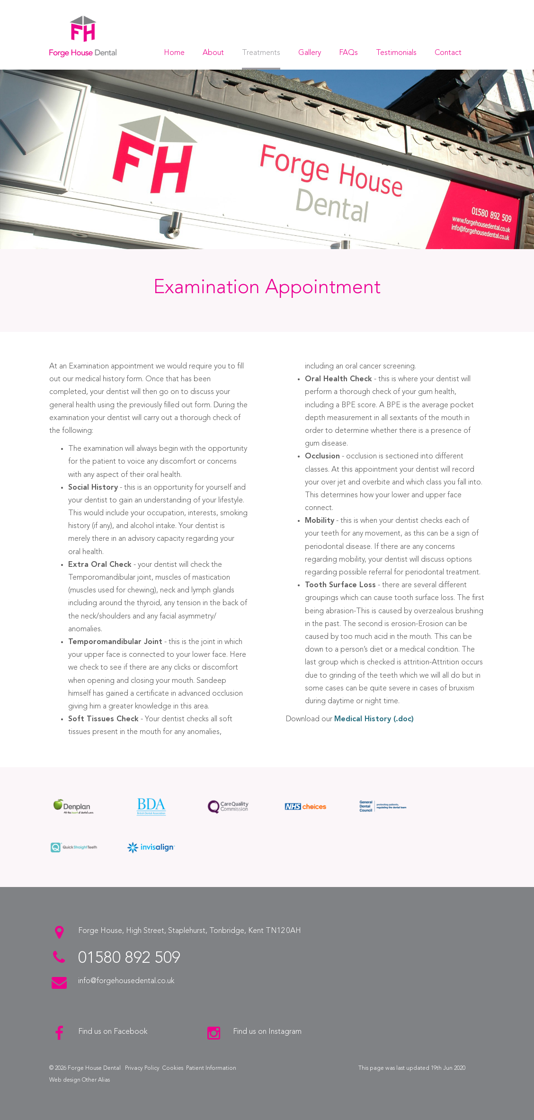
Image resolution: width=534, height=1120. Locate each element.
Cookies (172, 1068)
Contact (448, 53)
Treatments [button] (261, 53)
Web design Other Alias (79, 1080)
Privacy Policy (142, 1068)
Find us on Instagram (267, 1032)
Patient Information (211, 1068)
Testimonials (396, 53)
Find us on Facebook (112, 1032)
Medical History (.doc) (374, 719)
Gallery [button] (309, 53)
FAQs (348, 53)
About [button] (213, 53)
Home (174, 53)
